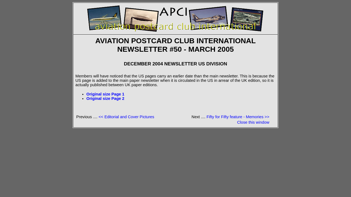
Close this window (253, 122)
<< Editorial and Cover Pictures (126, 117)
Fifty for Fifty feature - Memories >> (237, 117)
